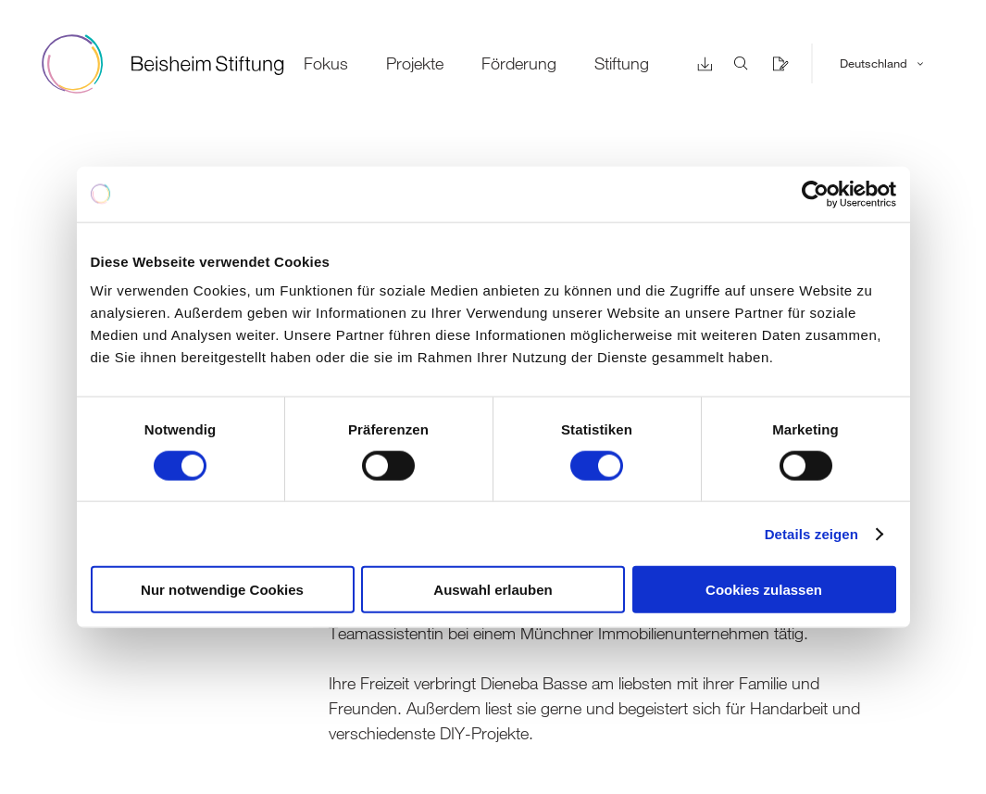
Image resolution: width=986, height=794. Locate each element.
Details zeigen (811, 533)
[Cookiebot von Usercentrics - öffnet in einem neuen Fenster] (815, 194)
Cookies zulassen (763, 590)
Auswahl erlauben (492, 590)
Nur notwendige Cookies (222, 590)
